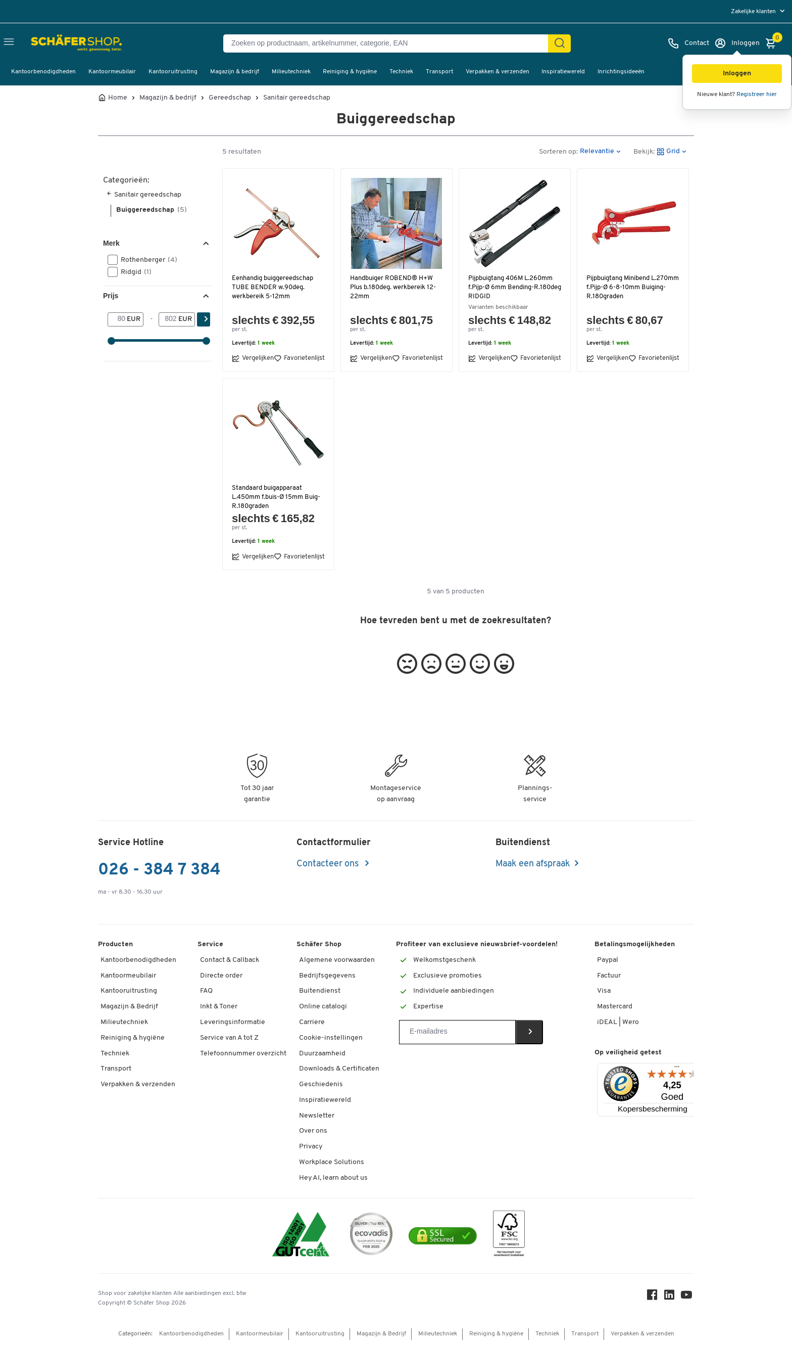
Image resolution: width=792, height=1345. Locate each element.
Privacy (310, 1146)
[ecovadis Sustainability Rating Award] (371, 1236)
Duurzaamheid (322, 1053)
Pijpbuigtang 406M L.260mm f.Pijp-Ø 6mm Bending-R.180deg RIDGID (512, 287)
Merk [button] (111, 243)
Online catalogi (323, 1006)
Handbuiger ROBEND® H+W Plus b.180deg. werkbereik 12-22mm (394, 287)
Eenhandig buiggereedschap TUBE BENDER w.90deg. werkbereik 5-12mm (274, 287)
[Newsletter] (457, 1032)
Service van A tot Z (229, 1038)
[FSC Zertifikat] (509, 1236)
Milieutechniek (291, 72)
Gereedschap (230, 98)
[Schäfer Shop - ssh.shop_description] (57, 43)
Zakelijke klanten (754, 12)
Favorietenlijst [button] (299, 358)
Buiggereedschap (151, 210)
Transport (439, 72)
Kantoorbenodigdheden (43, 72)
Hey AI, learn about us (333, 1178)
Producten (115, 944)
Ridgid (133, 272)
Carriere (312, 1022)
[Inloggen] (737, 43)
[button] (737, 73)
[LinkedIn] (671, 1297)
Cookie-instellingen (331, 1038)
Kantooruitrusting (172, 72)
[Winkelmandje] (773, 43)
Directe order (221, 976)
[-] (168, 319)
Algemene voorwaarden (337, 960)
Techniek (401, 72)
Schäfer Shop (318, 944)
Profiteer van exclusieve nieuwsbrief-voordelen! (477, 944)
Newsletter (316, 1116)
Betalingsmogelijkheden (635, 944)
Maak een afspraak (533, 864)
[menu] (759, 11)
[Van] (117, 319)
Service (210, 944)
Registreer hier (756, 94)
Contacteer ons (328, 864)
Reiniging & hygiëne (350, 72)
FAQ (206, 991)
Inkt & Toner (218, 1006)
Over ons (313, 1131)
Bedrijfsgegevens (327, 976)
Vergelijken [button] (253, 358)
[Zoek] (560, 43)
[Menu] (677, 1069)
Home (117, 98)
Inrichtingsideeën (621, 72)
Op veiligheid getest (628, 1052)
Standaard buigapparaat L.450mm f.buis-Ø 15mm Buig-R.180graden (277, 497)
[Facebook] (654, 1297)
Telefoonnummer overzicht (243, 1053)
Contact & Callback (229, 960)
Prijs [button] (110, 296)
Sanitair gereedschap (296, 98)
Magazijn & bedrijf (234, 72)
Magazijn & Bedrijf (129, 1006)
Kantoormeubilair (112, 72)
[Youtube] (688, 1297)
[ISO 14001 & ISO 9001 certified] (301, 1236)
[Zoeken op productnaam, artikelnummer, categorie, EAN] (389, 43)
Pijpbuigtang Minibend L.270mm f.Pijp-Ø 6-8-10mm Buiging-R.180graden (629, 287)
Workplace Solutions (331, 1162)
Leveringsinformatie (232, 1022)
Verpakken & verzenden (497, 72)
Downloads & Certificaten (339, 1069)
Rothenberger (146, 260)
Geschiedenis (321, 1084)
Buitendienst (319, 991)
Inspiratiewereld (563, 72)
